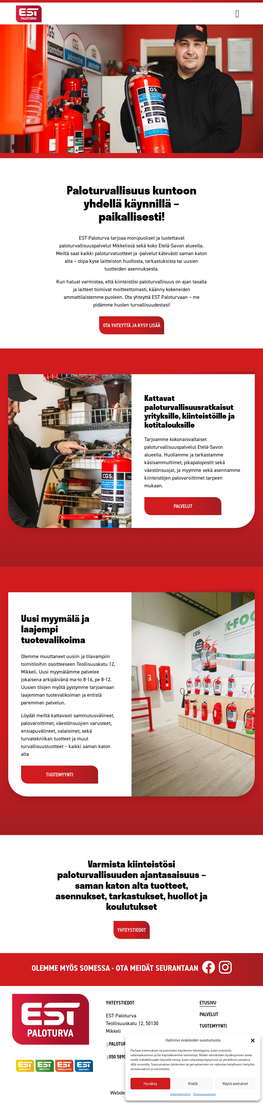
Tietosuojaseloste (204, 1094)
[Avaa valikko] (244, 13)
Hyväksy (150, 1083)
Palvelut (209, 1014)
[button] (252, 1040)
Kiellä (193, 1083)
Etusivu (208, 1002)
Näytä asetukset (235, 1083)
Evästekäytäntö (180, 1094)
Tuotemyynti (213, 1026)
